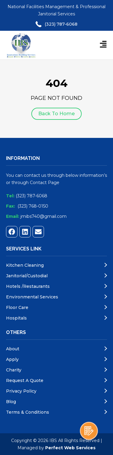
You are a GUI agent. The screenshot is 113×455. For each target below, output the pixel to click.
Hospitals (16, 318)
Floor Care (17, 307)
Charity (13, 370)
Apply (12, 359)
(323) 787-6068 (61, 24)
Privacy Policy (21, 391)
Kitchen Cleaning (25, 265)
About (12, 349)
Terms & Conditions (27, 412)
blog (11, 401)
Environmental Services (32, 297)
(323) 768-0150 (32, 206)
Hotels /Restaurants (28, 286)
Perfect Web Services (70, 447)
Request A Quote (24, 380)
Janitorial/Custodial (27, 275)
